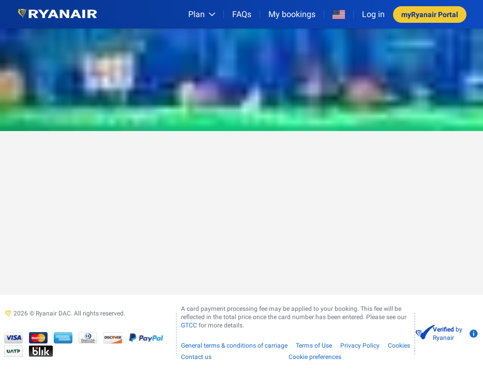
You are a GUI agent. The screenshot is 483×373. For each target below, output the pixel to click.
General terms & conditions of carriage (234, 345)
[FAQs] (242, 14)
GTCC (189, 325)
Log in (373, 14)
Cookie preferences (315, 357)
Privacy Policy (360, 345)
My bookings (291, 14)
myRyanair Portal (429, 14)
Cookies (399, 345)
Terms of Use (314, 345)
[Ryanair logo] (57, 14)
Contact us (196, 357)
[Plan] (201, 14)
